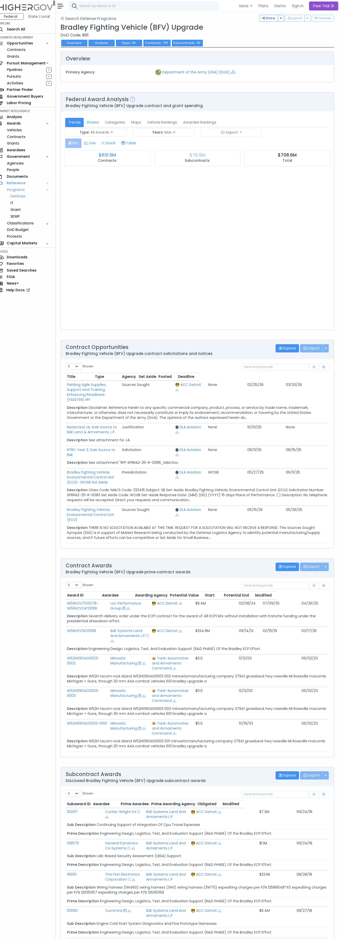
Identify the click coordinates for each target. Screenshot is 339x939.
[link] (324, 367)
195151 (76, 824)
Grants (17, 56)
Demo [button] (280, 5)
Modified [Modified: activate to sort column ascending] (315, 575)
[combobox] (149, 6)
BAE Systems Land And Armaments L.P (137, 613)
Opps (133, 43)
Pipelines (19, 69)
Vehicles (18, 130)
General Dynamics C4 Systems (124, 798)
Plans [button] (263, 5)
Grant (20, 209)
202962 (77, 882)
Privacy (119, 931)
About (71, 931)
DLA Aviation (251, 417)
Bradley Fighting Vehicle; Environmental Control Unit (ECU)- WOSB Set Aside (138, 462)
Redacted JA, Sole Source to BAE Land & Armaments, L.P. (121, 417)
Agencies (19, 163)
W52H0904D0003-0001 (91, 688)
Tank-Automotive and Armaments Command (185, 636)
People (17, 169)
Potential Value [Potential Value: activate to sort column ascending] (236, 575)
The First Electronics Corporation (126, 824)
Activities (19, 83)
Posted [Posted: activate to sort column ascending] (294, 376)
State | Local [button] (43, 16)
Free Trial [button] (323, 5)
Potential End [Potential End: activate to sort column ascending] (288, 575)
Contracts (20, 49)
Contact (87, 931)
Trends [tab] (79, 122)
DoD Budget (22, 229)
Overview (78, 43)
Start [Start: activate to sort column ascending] (262, 575)
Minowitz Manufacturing (130, 636)
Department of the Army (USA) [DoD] (199, 72)
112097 (76, 771)
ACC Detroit (251, 384)
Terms (104, 931)
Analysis (106, 43)
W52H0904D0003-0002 (92, 633)
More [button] (244, 5)
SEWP (19, 216)
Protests (18, 236)
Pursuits (18, 76)
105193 (76, 855)
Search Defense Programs (93, 18)
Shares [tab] (97, 122)
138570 (77, 798)
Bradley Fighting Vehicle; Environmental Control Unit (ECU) (122, 494)
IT (16, 202)
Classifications (24, 223)
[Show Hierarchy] (236, 72)
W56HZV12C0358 (86, 610)
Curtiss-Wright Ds (112, 771)
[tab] (78, 143)
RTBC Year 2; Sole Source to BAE (99, 439)
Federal (15, 16)
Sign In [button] (298, 5)
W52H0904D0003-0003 (92, 660)
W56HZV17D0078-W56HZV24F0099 (87, 586)
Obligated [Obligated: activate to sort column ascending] (291, 764)
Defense (22, 196)
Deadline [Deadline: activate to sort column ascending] (316, 376)
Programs (20, 189)
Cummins (106, 855)
